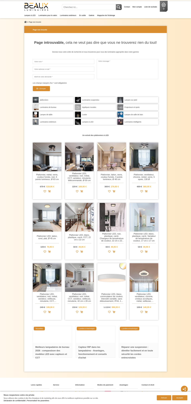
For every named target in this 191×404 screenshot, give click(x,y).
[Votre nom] (63, 61)
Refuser (164, 398)
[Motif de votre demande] (63, 76)
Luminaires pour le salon (47, 15)
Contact (127, 7)
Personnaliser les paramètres (38, 401)
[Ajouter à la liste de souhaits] (44, 192)
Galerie (91, 15)
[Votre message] (127, 69)
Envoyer (42, 89)
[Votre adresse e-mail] (63, 69)
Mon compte (137, 7)
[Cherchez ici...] (89, 7)
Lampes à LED (30, 15)
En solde (82, 15)
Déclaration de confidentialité (15, 401)
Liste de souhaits (150, 7)
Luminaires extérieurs (68, 15)
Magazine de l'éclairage (106, 15)
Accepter (179, 398)
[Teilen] (184, 389)
